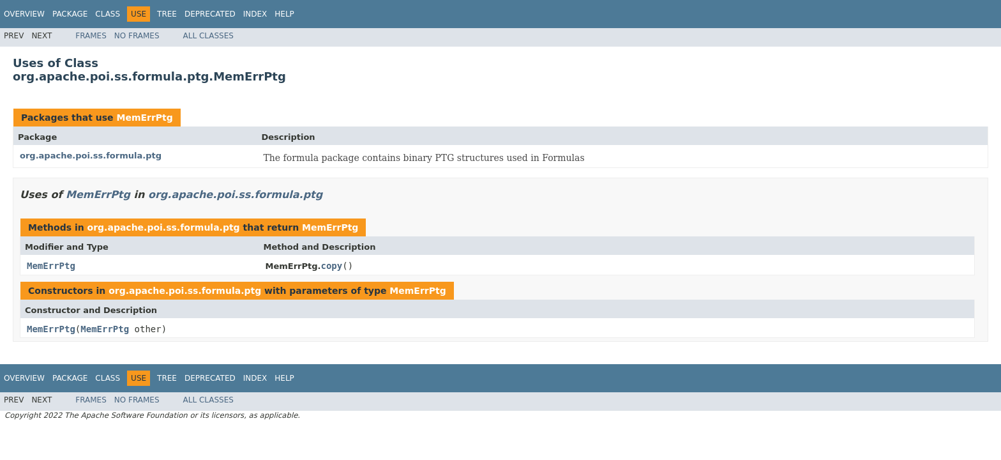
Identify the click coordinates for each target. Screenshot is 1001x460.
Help (284, 14)
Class (107, 14)
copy (332, 266)
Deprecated (210, 14)
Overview (24, 14)
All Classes (208, 35)
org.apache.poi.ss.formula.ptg (91, 155)
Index (255, 14)
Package (69, 14)
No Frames (137, 35)
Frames (91, 35)
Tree (167, 14)
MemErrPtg (144, 117)
